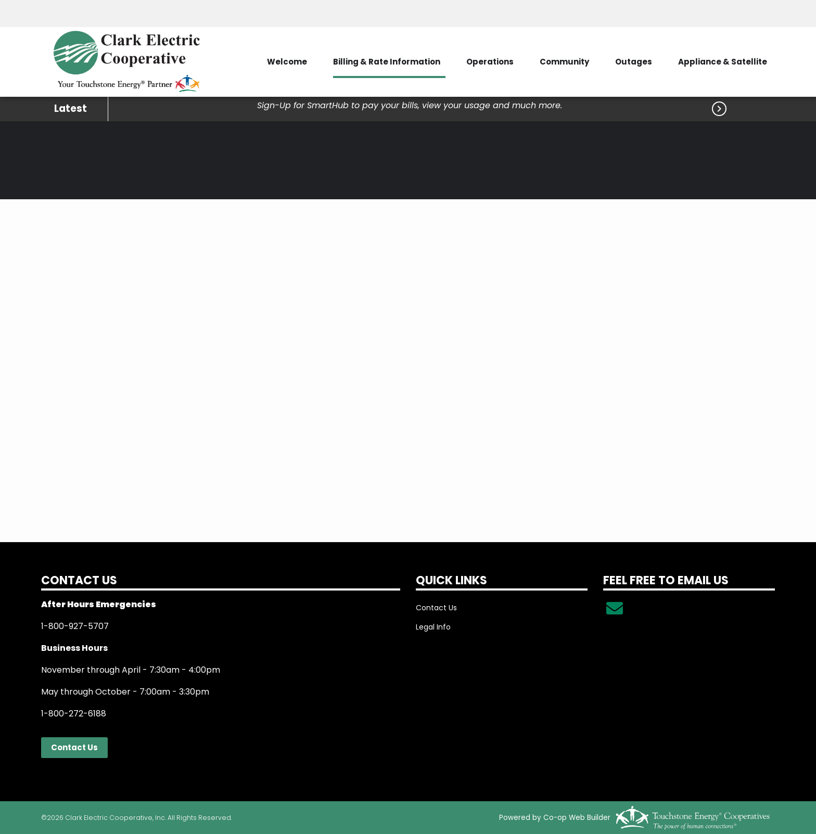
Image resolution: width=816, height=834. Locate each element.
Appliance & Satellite (722, 61)
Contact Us (74, 747)
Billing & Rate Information (386, 61)
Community (564, 61)
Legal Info (433, 627)
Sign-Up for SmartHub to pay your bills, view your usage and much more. (409, 105)
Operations (490, 61)
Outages (633, 61)
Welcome (287, 61)
